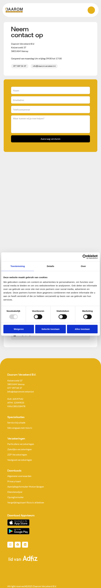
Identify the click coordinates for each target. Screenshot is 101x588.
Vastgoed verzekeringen (19, 459)
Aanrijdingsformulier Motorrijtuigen (25, 486)
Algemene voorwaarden (19, 476)
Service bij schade (16, 422)
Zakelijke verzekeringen (19, 449)
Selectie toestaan (51, 329)
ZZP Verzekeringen (17, 454)
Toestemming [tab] (17, 266)
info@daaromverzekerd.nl (44, 66)
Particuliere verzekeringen (20, 444)
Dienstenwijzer (15, 491)
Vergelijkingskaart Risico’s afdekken (25, 502)
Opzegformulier (15, 497)
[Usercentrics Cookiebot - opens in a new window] (85, 257)
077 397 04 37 (19, 66)
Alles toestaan (82, 329)
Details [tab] (50, 266)
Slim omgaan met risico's (19, 427)
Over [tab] (83, 266)
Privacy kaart (14, 481)
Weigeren (19, 329)
